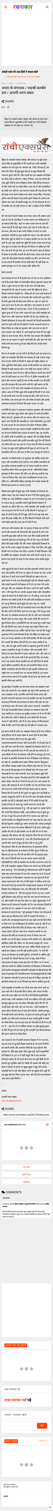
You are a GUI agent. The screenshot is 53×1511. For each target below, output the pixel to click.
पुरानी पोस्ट (26, 1175)
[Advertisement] (26, 39)
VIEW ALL (44, 1441)
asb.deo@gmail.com (11, 1100)
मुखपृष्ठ (6, 1496)
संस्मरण (11, 83)
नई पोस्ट (26, 1167)
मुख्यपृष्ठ (26, 1182)
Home (3, 83)
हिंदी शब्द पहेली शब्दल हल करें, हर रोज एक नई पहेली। (23, 77)
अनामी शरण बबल (21, 83)
